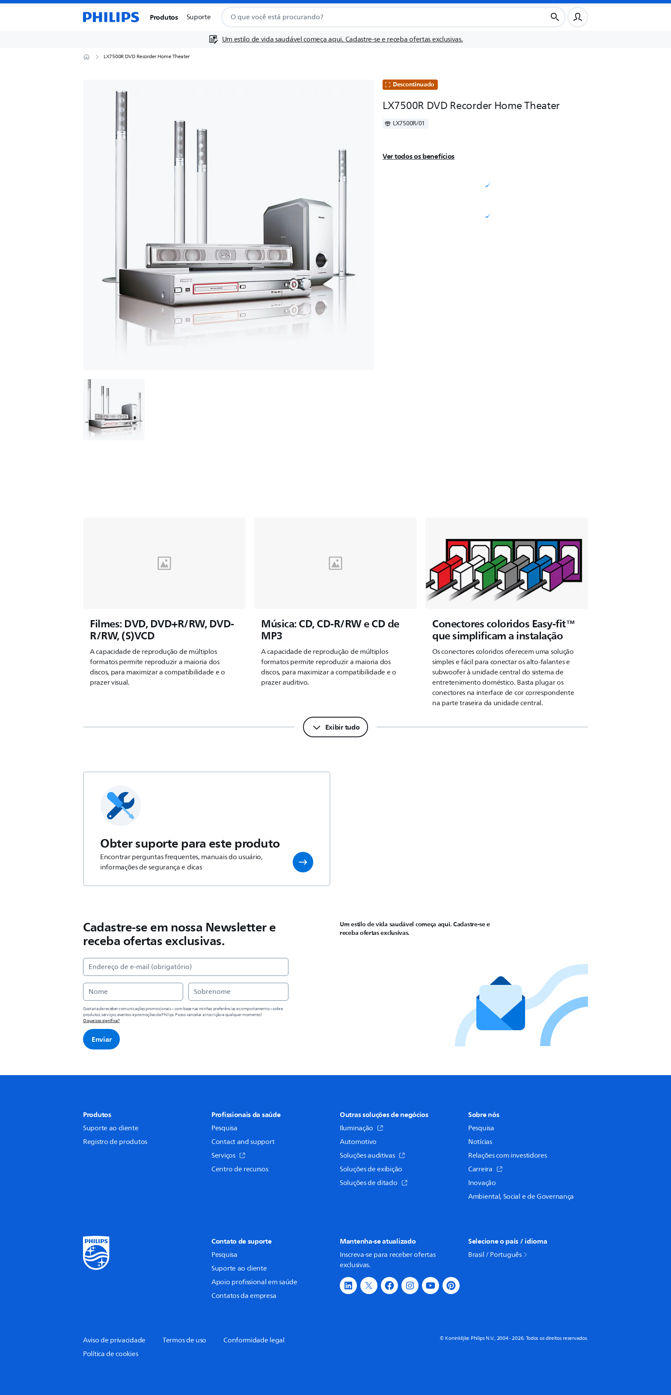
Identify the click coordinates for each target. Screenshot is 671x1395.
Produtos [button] (164, 17)
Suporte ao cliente (111, 1128)
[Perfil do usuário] (577, 17)
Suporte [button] (199, 17)
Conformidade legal (254, 1340)
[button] (303, 862)
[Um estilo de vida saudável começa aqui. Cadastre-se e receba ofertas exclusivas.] (335, 39)
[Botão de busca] (555, 17)
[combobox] (373, 17)
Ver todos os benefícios (418, 156)
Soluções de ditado (374, 1183)
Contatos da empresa (243, 1296)
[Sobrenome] (238, 991)
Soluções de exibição (371, 1169)
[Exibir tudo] (335, 727)
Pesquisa (224, 1128)
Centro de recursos (239, 1169)
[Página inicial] (111, 17)
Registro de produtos (115, 1142)
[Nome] (133, 991)
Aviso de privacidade (114, 1340)
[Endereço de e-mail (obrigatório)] (185, 966)
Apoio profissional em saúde (254, 1282)
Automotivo (358, 1142)
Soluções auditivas (372, 1155)
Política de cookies (110, 1354)
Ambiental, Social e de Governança (521, 1196)
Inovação (482, 1183)
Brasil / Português (498, 1255)
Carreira (485, 1169)
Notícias (480, 1142)
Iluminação (361, 1128)
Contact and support (242, 1142)
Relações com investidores (507, 1155)
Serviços (228, 1155)
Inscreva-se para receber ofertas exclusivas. (387, 1260)
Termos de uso (184, 1340)
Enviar (101, 1039)
